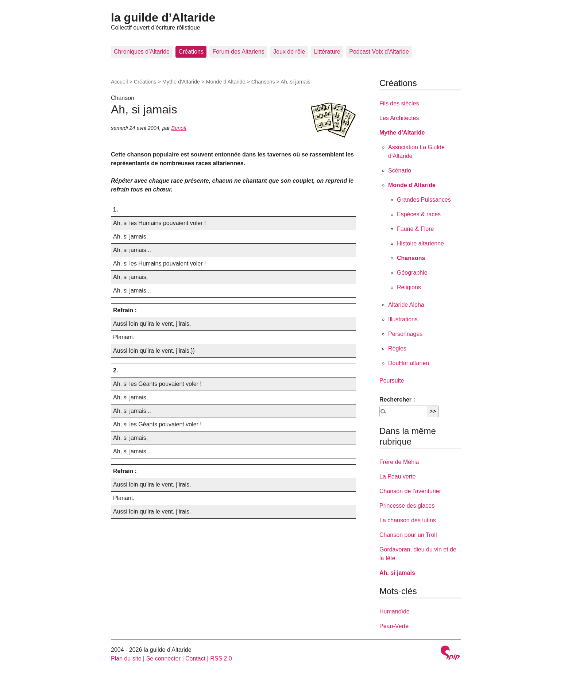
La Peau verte (397, 476)
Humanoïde (394, 611)
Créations (190, 52)
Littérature (327, 52)
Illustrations (403, 319)
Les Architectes (399, 118)
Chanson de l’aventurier (410, 491)
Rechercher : (397, 399)
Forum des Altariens (238, 52)
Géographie (412, 273)
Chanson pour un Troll (408, 535)
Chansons (263, 82)
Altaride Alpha (406, 305)
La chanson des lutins (407, 520)
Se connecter (163, 658)
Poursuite (391, 380)
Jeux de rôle (289, 52)
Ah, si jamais (397, 573)
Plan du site (126, 658)
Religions (409, 287)
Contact (195, 658)
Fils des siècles (399, 103)
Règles (397, 348)
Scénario (399, 170)
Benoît (179, 128)
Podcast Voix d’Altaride (379, 52)
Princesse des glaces (406, 506)
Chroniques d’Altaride (142, 52)
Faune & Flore (415, 229)
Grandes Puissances (424, 200)
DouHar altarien (408, 363)
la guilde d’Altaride (163, 17)
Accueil (119, 82)
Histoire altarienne (420, 243)
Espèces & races (419, 214)
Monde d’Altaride (225, 82)
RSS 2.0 (221, 658)
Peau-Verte (394, 626)
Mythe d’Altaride (181, 82)
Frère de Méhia (399, 462)
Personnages (405, 334)
